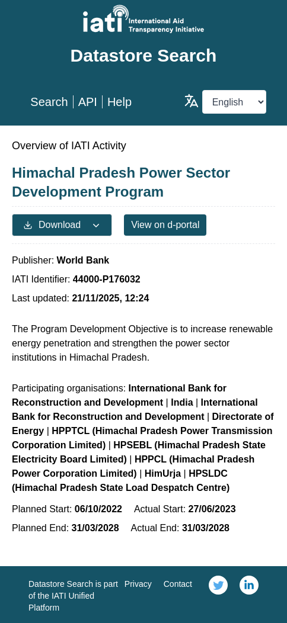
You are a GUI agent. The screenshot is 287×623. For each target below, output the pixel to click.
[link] (218, 595)
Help (119, 101)
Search (49, 101)
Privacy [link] (138, 584)
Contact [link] (178, 584)
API (87, 101)
